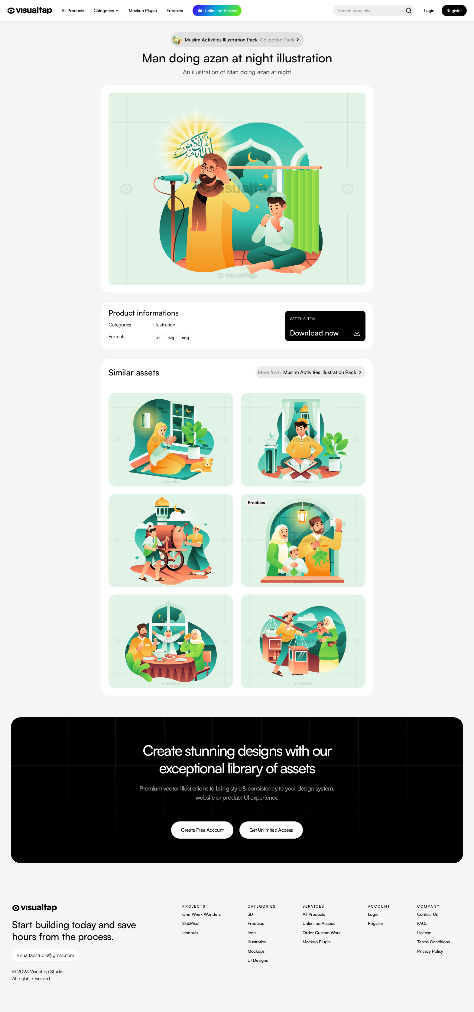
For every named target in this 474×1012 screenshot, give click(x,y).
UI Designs (258, 960)
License (424, 932)
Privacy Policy (430, 951)
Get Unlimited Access (271, 830)
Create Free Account (202, 830)
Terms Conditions (433, 941)
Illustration (257, 941)
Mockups (256, 951)
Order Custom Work (322, 932)
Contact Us (427, 914)
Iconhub (190, 932)
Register (375, 923)
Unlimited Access (319, 923)
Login (429, 10)
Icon (252, 932)
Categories (104, 10)
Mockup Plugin (143, 10)
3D (250, 914)
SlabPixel (190, 923)
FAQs (422, 923)
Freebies (175, 10)
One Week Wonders (201, 914)
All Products (73, 10)
